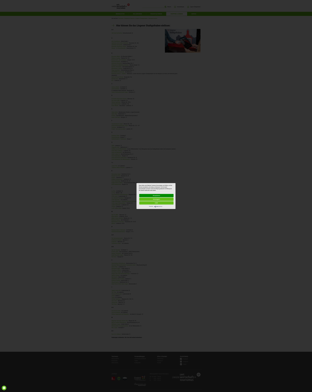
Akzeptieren (156, 195)
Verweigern (156, 199)
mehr (156, 203)
